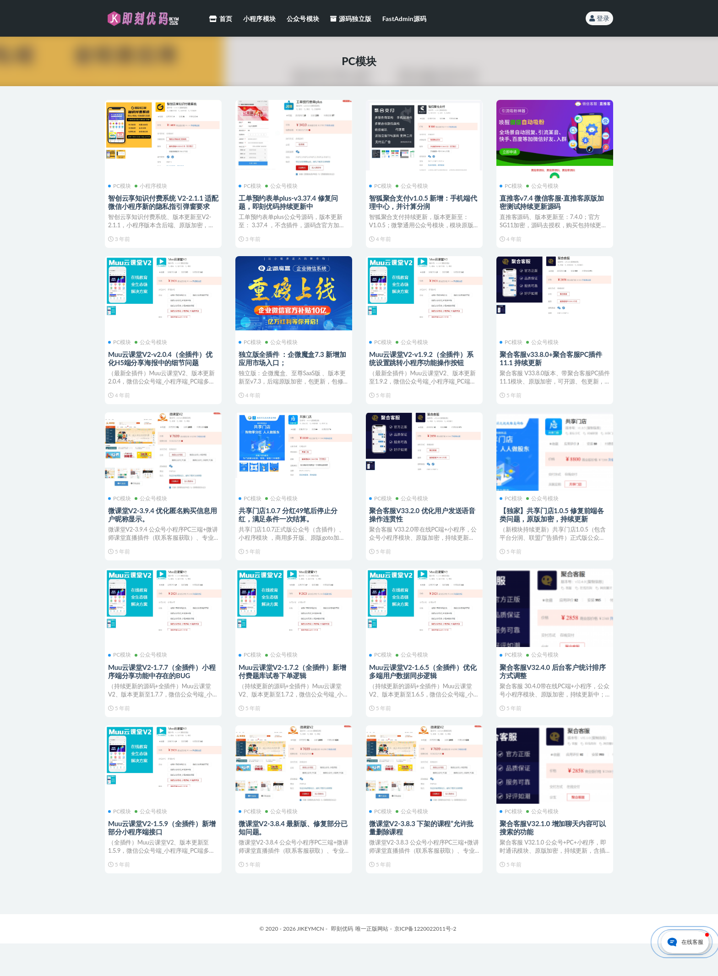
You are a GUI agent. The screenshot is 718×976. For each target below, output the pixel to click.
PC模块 (120, 185)
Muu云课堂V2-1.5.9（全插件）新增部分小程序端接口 (163, 853)
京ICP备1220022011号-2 (425, 961)
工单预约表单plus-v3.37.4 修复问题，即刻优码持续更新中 (289, 201)
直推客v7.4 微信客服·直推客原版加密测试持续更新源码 (553, 201)
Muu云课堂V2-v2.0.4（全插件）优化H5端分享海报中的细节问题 (161, 364)
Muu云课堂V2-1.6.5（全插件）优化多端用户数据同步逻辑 (424, 690)
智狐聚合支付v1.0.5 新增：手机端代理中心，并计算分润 (421, 201)
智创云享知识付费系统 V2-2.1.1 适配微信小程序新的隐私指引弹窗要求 (161, 205)
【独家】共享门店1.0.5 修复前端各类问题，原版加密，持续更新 (553, 527)
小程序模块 (152, 185)
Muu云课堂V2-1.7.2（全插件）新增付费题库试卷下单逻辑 (294, 690)
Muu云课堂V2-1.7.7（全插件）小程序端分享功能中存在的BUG (163, 690)
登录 (599, 18)
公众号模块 (283, 185)
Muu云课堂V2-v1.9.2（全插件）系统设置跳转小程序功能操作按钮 (422, 364)
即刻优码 (342, 961)
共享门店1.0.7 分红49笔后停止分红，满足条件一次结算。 (289, 527)
